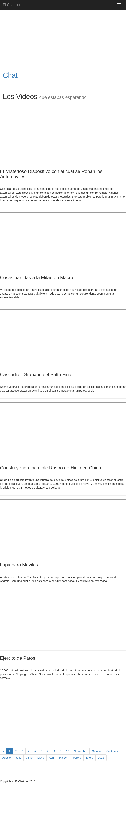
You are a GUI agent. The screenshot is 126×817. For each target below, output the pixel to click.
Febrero (76, 757)
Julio (18, 757)
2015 (101, 757)
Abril (51, 757)
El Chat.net (11, 5)
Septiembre (113, 751)
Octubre (97, 751)
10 (67, 751)
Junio (29, 757)
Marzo (63, 757)
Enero (89, 757)
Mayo (40, 757)
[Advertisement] (51, 41)
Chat (10, 75)
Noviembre (80, 751)
